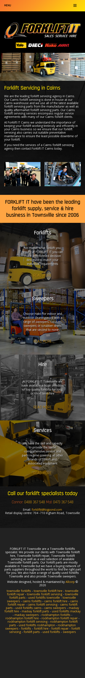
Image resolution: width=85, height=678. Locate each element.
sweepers (69, 632)
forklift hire (41, 628)
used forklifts (51, 632)
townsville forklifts (19, 591)
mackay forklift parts (35, 611)
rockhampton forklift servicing (27, 621)
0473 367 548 (63, 502)
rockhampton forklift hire (22, 618)
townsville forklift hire (48, 591)
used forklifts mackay (66, 611)
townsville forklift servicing (44, 594)
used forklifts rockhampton (37, 625)
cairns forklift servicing (42, 604)
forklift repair (60, 628)
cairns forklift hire (55, 601)
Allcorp (70, 582)
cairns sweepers (55, 608)
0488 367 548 (34, 502)
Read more (42, 275)
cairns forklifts (32, 601)
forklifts (26, 628)
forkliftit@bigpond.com (47, 510)
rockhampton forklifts (56, 615)
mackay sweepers (27, 615)
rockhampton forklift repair (60, 618)
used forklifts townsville (44, 598)
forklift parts (32, 632)
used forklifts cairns (28, 608)
